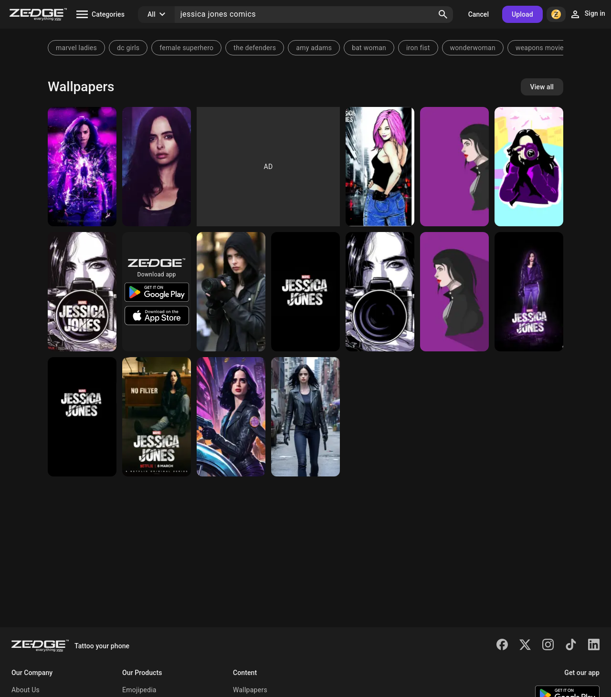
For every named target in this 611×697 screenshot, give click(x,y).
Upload (522, 14)
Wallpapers (250, 690)
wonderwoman (472, 48)
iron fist (418, 48)
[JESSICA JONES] (454, 291)
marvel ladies (76, 48)
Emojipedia (139, 690)
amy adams (314, 48)
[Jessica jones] (529, 166)
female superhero (186, 48)
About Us (25, 690)
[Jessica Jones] (82, 166)
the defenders (254, 48)
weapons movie (540, 48)
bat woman (369, 48)
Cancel (478, 14)
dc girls (128, 48)
